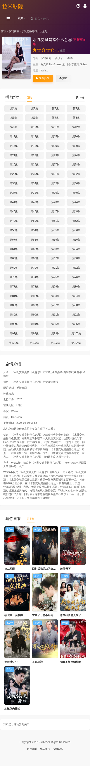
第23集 (55, 155)
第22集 (35, 155)
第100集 (76, 333)
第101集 (14, 342)
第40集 (76, 192)
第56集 (76, 230)
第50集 (35, 220)
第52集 (76, 220)
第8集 (76, 117)
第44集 (76, 202)
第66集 (35, 258)
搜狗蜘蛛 (58, 748)
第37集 (14, 192)
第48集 (76, 211)
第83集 (55, 296)
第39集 (55, 192)
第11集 (55, 127)
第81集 (14, 296)
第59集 (55, 239)
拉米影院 (12, 6)
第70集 (35, 267)
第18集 (35, 145)
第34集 (35, 183)
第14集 (35, 136)
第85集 (14, 305)
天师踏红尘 (10, 661)
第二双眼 (9, 568)
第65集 (14, 258)
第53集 (14, 230)
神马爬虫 (45, 748)
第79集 (55, 286)
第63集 (55, 249)
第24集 (76, 155)
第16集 (76, 136)
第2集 (34, 108)
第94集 (35, 324)
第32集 (76, 174)
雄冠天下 (65, 568)
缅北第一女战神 (13, 615)
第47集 (55, 211)
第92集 (76, 314)
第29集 (14, 174)
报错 (63, 78)
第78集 (35, 286)
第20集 (76, 145)
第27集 (55, 164)
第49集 (14, 220)
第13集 (14, 136)
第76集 (76, 277)
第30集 (35, 174)
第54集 (35, 230)
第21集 (14, 155)
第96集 (76, 324)
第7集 (55, 117)
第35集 (55, 183)
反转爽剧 (14, 31)
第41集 (14, 202)
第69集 (14, 267)
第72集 (76, 267)
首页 (3, 31)
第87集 (55, 305)
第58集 (35, 239)
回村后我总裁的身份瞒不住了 (49, 568)
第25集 (14, 164)
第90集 (35, 314)
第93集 (14, 324)
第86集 (35, 305)
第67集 (55, 258)
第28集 (76, 164)
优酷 (29, 97)
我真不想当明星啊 (70, 661)
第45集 (14, 211)
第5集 (13, 117)
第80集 (76, 286)
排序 (80, 97)
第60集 (76, 239)
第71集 (55, 267)
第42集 (35, 202)
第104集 (76, 342)
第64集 (76, 249)
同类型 (31, 518)
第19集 (55, 145)
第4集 (76, 108)
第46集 (35, 211)
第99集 (55, 333)
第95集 (55, 324)
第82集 (35, 296)
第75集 (55, 277)
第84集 (76, 296)
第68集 (76, 258)
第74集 (35, 277)
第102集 (34, 342)
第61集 (14, 249)
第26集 (35, 164)
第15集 (55, 136)
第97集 (14, 333)
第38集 (35, 192)
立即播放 (42, 78)
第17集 (14, 145)
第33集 (14, 183)
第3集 (55, 108)
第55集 (55, 230)
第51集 (55, 220)
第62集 (35, 249)
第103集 (55, 342)
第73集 (14, 277)
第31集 (55, 174)
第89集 (14, 314)
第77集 (14, 286)
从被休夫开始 (12, 708)
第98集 (35, 333)
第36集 (76, 183)
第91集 (55, 314)
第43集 (55, 202)
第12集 (76, 127)
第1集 (13, 108)
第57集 (14, 239)
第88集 (76, 305)
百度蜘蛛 (32, 748)
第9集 (13, 127)
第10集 (35, 127)
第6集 (34, 117)
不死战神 (37, 661)
